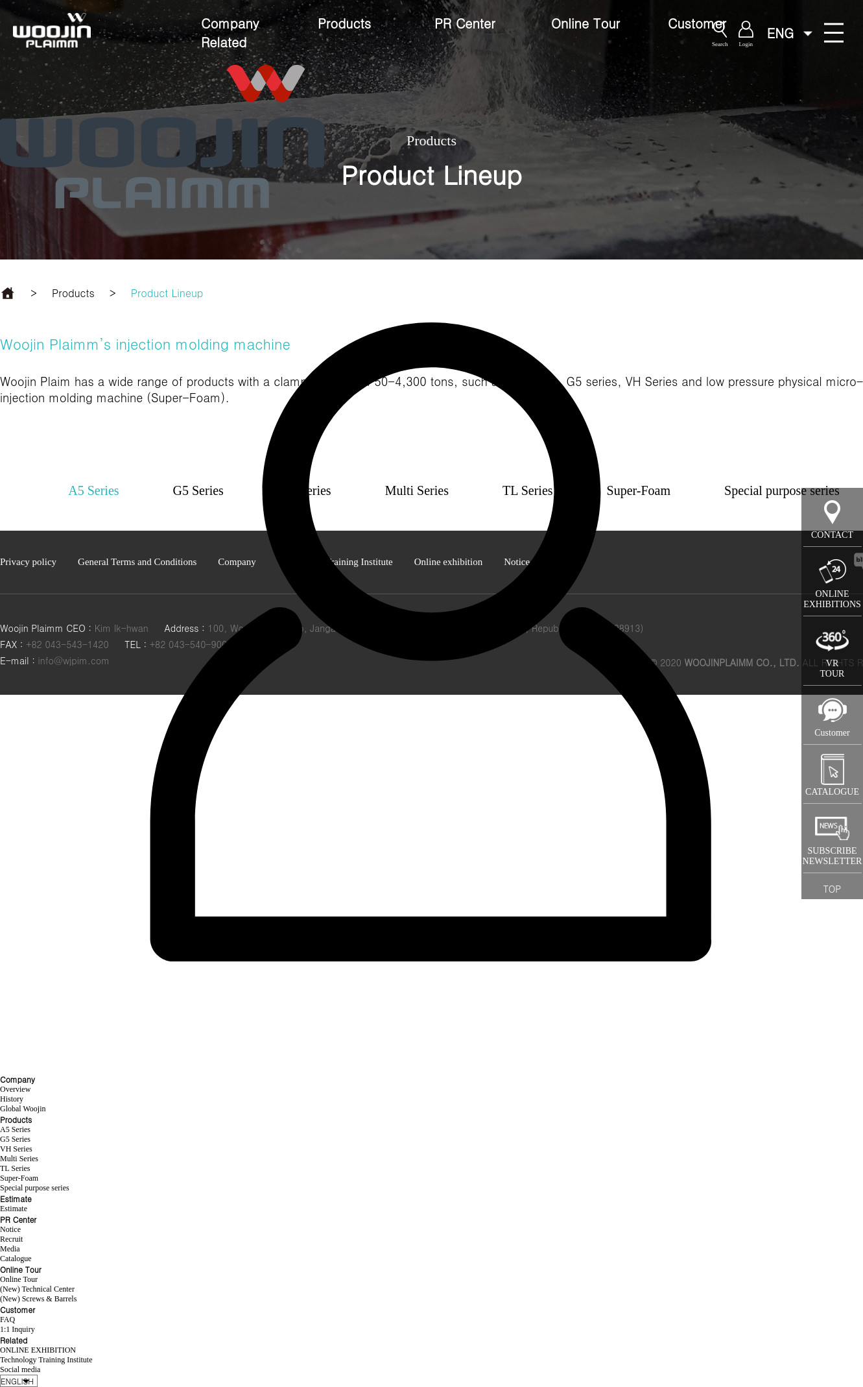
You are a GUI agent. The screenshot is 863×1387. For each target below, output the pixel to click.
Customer (697, 23)
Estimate (13, 1208)
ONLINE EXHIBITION (38, 1350)
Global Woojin (22, 1108)
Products (344, 23)
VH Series (16, 1148)
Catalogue (16, 1258)
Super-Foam (19, 1178)
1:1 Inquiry (17, 1329)
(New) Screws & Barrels (38, 1298)
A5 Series (15, 1129)
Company (230, 23)
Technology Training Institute (46, 1359)
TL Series (15, 1168)
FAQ (7, 1319)
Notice (10, 1229)
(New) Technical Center (37, 1289)
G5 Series (15, 1139)
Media (10, 1248)
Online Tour (585, 23)
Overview (15, 1089)
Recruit (11, 1239)
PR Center (464, 23)
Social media (20, 1369)
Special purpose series (34, 1187)
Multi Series (19, 1158)
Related (223, 41)
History (11, 1099)
